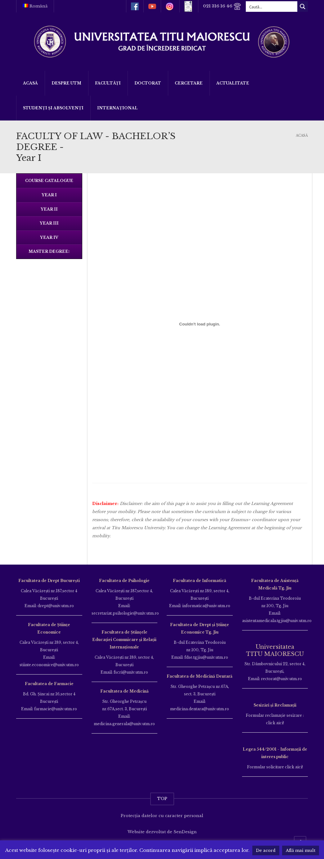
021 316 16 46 (222, 6)
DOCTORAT (147, 83)
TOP (162, 798)
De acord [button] (266, 850)
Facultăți (108, 83)
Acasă (30, 83)
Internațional (117, 108)
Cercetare (189, 83)
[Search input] (272, 6)
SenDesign (185, 831)
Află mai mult (300, 850)
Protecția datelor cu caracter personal (162, 815)
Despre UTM (66, 83)
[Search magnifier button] (302, 6)
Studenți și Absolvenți (53, 108)
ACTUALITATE (232, 83)
